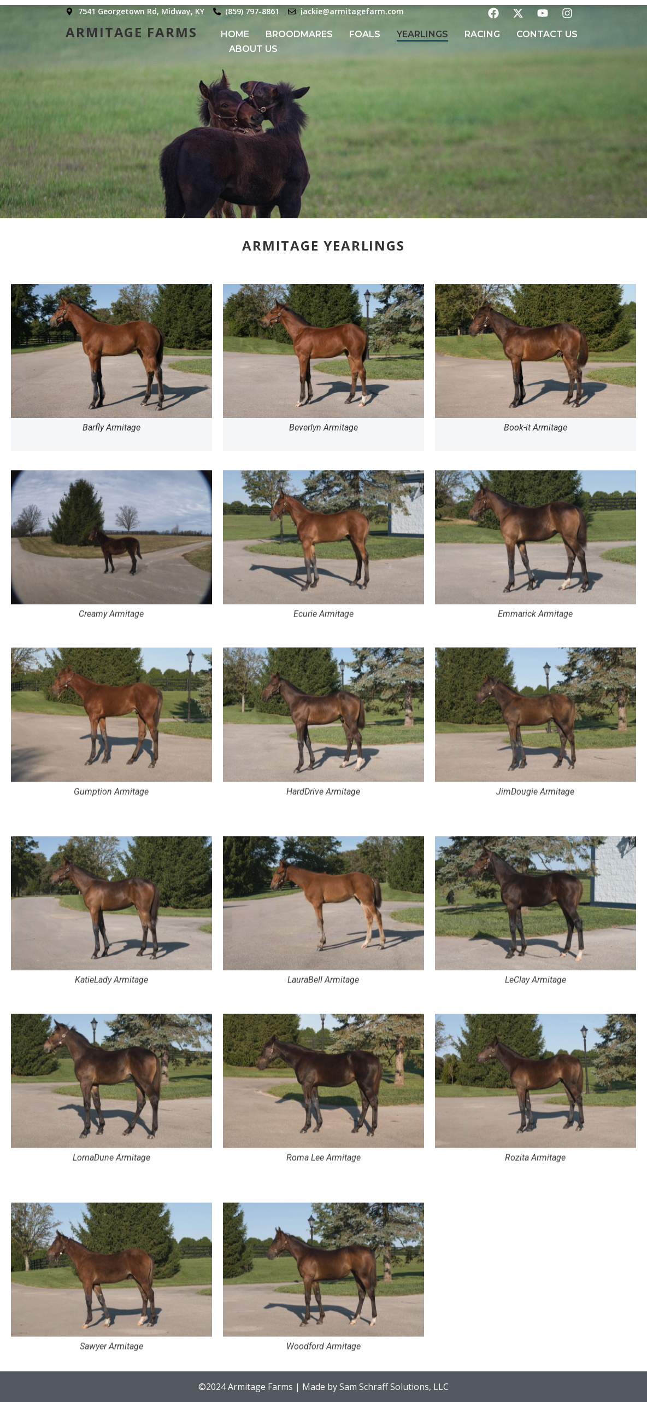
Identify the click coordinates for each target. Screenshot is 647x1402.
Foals (364, 34)
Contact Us (547, 34)
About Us (253, 49)
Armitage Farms (131, 32)
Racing (482, 34)
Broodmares (299, 34)
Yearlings (422, 34)
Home (235, 34)
